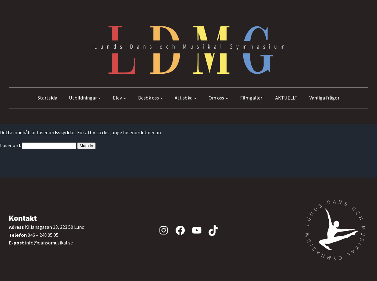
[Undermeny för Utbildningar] (99, 98)
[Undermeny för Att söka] (195, 98)
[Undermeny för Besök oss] (161, 98)
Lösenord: (38, 145)
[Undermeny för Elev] (124, 98)
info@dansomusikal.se (49, 243)
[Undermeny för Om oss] (226, 98)
